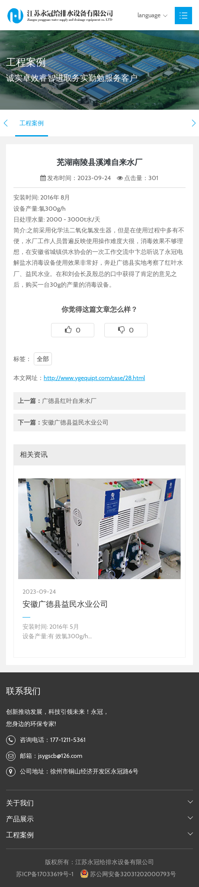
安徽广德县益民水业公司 (75, 422)
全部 (43, 359)
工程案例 (31, 123)
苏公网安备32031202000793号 (133, 874)
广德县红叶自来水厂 (69, 401)
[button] (5, 123)
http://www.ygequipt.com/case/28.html (94, 378)
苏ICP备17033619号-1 (45, 874)
